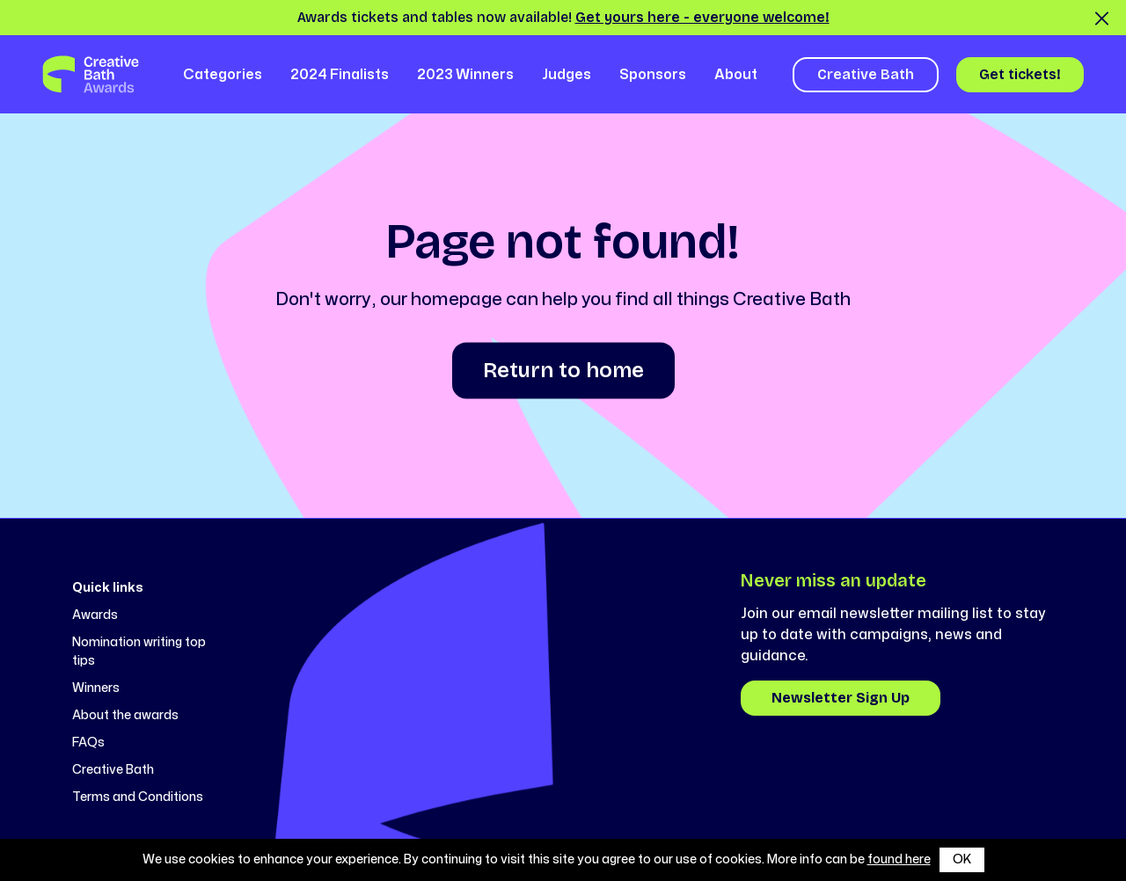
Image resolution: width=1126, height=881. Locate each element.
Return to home (563, 370)
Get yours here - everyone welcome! (702, 17)
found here (899, 859)
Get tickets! (1020, 74)
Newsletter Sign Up (840, 697)
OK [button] (962, 859)
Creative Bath (865, 74)
